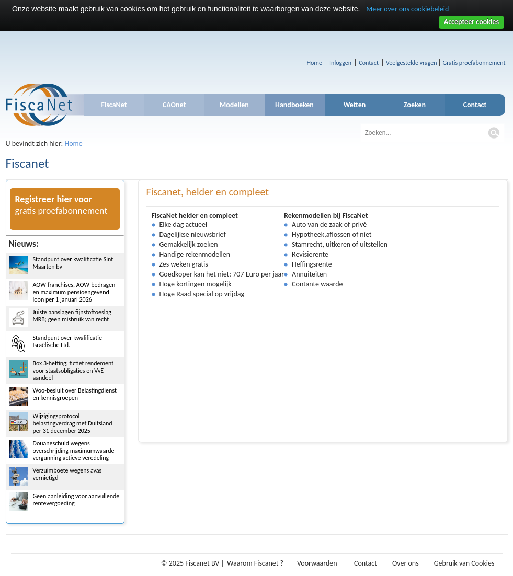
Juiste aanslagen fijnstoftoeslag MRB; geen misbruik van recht (72, 315)
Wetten (355, 104)
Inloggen (340, 62)
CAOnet (174, 104)
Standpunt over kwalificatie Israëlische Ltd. (67, 341)
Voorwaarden (317, 563)
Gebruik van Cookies (464, 563)
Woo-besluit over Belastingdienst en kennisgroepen (75, 394)
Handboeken (294, 104)
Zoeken (415, 104)
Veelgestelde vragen (411, 62)
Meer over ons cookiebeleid (407, 9)
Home (314, 62)
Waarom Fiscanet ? (255, 563)
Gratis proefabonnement (474, 62)
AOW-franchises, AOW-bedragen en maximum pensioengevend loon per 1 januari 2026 (74, 292)
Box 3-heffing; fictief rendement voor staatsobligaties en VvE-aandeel (73, 371)
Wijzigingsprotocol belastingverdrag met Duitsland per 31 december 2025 (72, 423)
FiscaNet (114, 104)
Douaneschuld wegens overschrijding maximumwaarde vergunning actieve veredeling (74, 451)
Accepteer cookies (471, 21)
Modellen (234, 104)
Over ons (405, 563)
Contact (369, 62)
